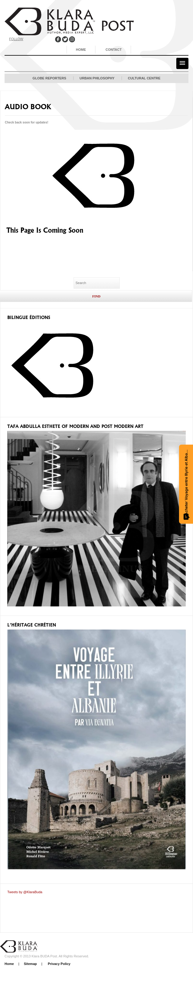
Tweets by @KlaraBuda (24, 892)
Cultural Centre (144, 78)
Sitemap (30, 964)
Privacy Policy (59, 964)
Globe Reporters (49, 78)
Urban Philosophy (97, 78)
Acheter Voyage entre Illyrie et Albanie (187, 484)
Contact (113, 49)
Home (81, 49)
